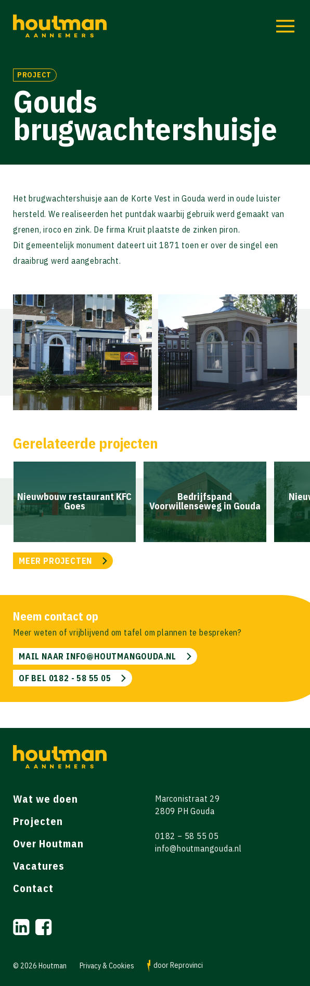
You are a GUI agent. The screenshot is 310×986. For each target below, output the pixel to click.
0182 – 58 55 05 (187, 836)
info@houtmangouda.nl (198, 848)
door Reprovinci (175, 966)
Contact (33, 888)
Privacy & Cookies (107, 966)
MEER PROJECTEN (55, 561)
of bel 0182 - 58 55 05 (65, 678)
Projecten (38, 821)
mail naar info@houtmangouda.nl (97, 656)
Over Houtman (48, 843)
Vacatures (38, 865)
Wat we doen (45, 798)
